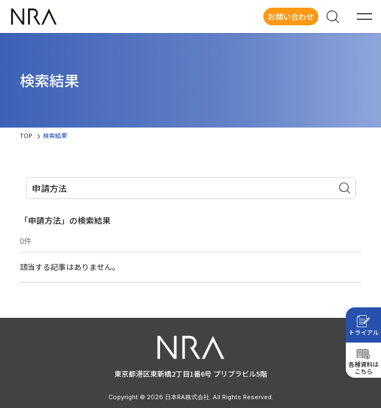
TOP (26, 135)
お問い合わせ (291, 16)
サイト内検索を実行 (345, 188)
